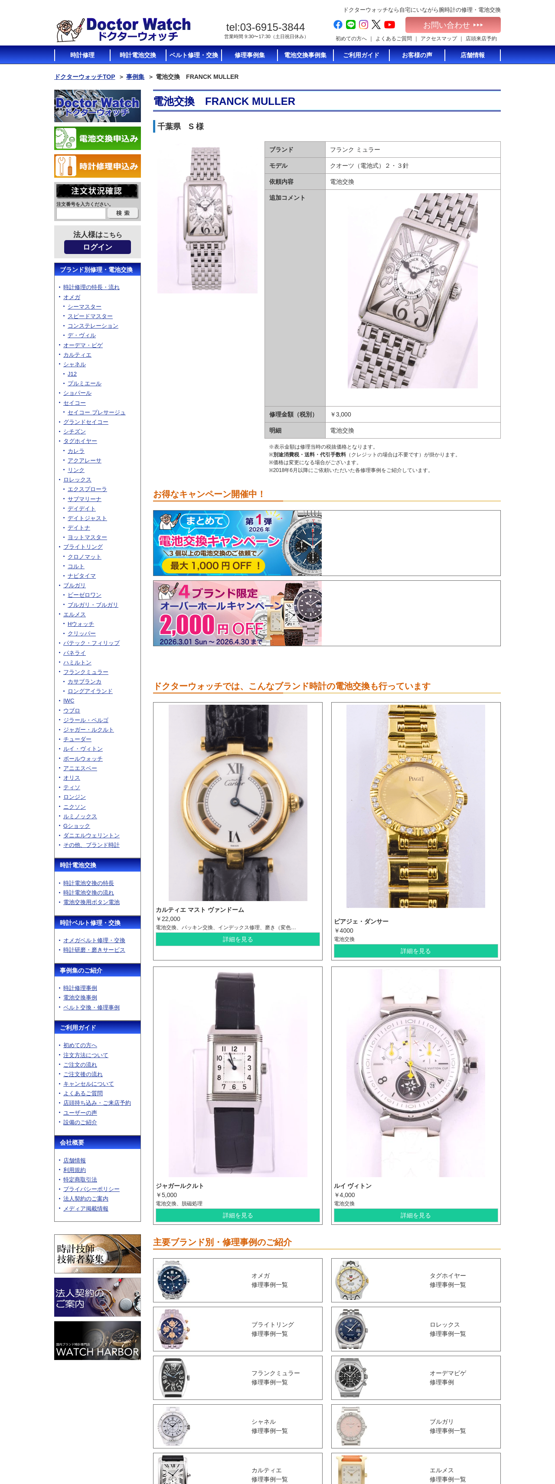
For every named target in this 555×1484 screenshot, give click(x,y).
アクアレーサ (84, 460)
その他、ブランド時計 (91, 845)
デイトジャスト (87, 518)
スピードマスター (90, 316)
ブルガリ (74, 585)
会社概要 (72, 1142)
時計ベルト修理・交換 (90, 922)
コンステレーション (93, 325)
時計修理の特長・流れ (91, 287)
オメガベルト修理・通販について (394, 1449)
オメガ (71, 297)
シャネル (74, 364)
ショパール (77, 393)
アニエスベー (80, 768)
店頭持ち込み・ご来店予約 (97, 1103)
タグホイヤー (80, 441)
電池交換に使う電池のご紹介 (394, 1409)
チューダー (77, 739)
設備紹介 (302, 1446)
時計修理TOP (381, 1421)
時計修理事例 (80, 988)
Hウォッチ (81, 624)
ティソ (71, 787)
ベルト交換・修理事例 (91, 1007)
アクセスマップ (439, 39)
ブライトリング (83, 546)
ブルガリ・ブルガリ (93, 605)
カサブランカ (84, 681)
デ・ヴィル (82, 335)
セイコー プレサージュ (97, 412)
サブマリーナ (84, 499)
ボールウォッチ (83, 758)
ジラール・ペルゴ (85, 720)
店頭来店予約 (481, 39)
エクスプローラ (87, 489)
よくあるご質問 (393, 39)
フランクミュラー (85, 672)
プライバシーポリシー (91, 1189)
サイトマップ (454, 1438)
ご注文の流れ (80, 1064)
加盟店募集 (452, 1422)
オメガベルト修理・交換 (94, 940)
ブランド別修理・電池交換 (96, 269)
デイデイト (82, 508)
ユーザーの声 (80, 1113)
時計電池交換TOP (386, 1381)
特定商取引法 (80, 1179)
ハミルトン (77, 662)
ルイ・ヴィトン (83, 748)
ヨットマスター (87, 537)
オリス (71, 778)
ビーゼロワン (84, 595)
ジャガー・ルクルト (88, 729)
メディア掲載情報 (85, 1208)
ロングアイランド (90, 691)
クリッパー (82, 633)
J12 (72, 374)
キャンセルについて (88, 1083)
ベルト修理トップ (386, 1437)
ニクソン (74, 807)
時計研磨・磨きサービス (94, 950)
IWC (68, 700)
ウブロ (71, 710)
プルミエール (84, 383)
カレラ (76, 451)
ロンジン (74, 797)
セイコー (74, 403)
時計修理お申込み (460, 1454)
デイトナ (79, 527)
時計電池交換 (78, 865)
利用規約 (74, 1170)
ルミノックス (80, 816)
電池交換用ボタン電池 (91, 902)
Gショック (76, 826)
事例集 (135, 76)
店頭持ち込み (307, 1430)
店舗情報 (74, 1160)
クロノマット (84, 556)
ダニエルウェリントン (91, 835)
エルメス (74, 614)
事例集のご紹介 (81, 970)
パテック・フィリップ (91, 643)
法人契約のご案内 (85, 1198)
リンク (76, 470)
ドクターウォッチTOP (84, 76)
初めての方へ (351, 39)
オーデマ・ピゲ (83, 345)
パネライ (74, 653)
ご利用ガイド (78, 1027)
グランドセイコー (85, 422)
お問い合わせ (453, 25)
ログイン (97, 247)
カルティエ (77, 354)
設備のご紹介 (80, 1122)
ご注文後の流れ (83, 1074)
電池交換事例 (80, 997)
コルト (76, 566)
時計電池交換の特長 (88, 883)
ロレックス (77, 479)
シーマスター (84, 306)
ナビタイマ (82, 576)
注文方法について (85, 1055)
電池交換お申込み (460, 1446)
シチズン (74, 431)
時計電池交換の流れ (88, 892)
